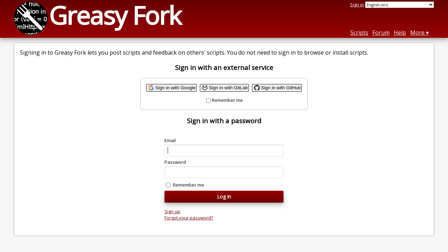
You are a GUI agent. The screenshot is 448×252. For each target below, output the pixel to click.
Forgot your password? (188, 218)
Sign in (357, 4)
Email (170, 140)
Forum (381, 32)
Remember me (227, 100)
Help (400, 32)
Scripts (359, 32)
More (417, 32)
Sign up (172, 211)
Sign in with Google (175, 87)
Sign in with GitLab (228, 87)
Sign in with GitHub (281, 87)
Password (175, 162)
